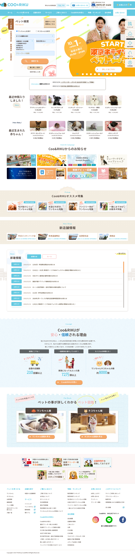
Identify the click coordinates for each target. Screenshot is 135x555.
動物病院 (27, 510)
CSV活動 (70, 530)
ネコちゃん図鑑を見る (93, 436)
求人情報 (108, 507)
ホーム (10, 12)
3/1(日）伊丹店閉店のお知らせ (43, 293)
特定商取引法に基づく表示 (48, 508)
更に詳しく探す (35, 67)
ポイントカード (45, 499)
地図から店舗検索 (30, 493)
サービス (48, 12)
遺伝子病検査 (44, 505)
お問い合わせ (120, 13)
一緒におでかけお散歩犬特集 (76, 508)
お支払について (45, 496)
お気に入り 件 (124, 5)
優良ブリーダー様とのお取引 (49, 524)
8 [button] (111, 74)
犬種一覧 (9, 513)
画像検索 (9, 502)
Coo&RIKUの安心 (77, 12)
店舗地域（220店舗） (23, 41)
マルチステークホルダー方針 (76, 536)
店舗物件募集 (72, 521)
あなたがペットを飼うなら (12, 509)
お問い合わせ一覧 (80, 5)
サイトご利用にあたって (113, 493)
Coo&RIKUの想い (69, 382)
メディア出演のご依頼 (74, 542)
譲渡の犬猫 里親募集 (74, 539)
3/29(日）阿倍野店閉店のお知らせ (44, 265)
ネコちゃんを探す (43, 31)
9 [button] (115, 74)
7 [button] (107, 74)
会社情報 (108, 12)
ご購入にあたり (61, 12)
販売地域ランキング (74, 496)
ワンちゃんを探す (23, 31)
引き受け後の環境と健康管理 (49, 530)
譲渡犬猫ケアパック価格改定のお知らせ (46, 281)
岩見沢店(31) (23, 50)
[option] (67, 46)
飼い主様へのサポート (47, 542)
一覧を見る (121, 253)
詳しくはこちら (108, 69)
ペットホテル (29, 507)
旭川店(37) (23, 48)
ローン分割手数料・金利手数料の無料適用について (49, 287)
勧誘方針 (108, 499)
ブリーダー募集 (95, 502)
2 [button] (87, 74)
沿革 (69, 527)
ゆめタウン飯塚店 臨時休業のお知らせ (45, 276)
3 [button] (91, 74)
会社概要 (70, 519)
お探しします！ (95, 493)
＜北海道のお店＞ (23, 43)
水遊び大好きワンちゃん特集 (76, 502)
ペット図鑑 (10, 505)
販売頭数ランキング (74, 493)
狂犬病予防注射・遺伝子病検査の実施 (51, 536)
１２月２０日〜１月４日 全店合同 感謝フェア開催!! (77, 82)
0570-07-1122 (101, 5)
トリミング (28, 504)
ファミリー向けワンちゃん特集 (77, 505)
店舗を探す (37, 12)
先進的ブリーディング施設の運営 (50, 527)
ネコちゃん (10, 496)
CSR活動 (70, 533)
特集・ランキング (94, 12)
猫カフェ (27, 513)
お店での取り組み (45, 533)
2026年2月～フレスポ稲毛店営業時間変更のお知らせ (50, 298)
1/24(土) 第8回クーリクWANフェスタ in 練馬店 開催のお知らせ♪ (54, 304)
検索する (34, 61)
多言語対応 (71, 545)
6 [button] (103, 74)
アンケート (94, 499)
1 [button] (83, 74)
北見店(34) (23, 46)
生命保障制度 (44, 502)
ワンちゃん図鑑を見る (41, 436)
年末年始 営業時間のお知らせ (70, 86)
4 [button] (95, 74)
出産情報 (9, 499)
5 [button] (99, 74)
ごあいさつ (71, 524)
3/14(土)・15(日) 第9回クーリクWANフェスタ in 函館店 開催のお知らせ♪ (57, 270)
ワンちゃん (10, 493)
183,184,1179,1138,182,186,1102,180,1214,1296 (23, 45)
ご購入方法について (46, 493)
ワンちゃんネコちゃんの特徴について (51, 511)
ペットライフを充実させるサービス (51, 545)
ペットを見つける (23, 12)
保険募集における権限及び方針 (115, 502)
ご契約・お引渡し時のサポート (49, 539)
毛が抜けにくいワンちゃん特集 (77, 499)
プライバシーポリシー (112, 496)
